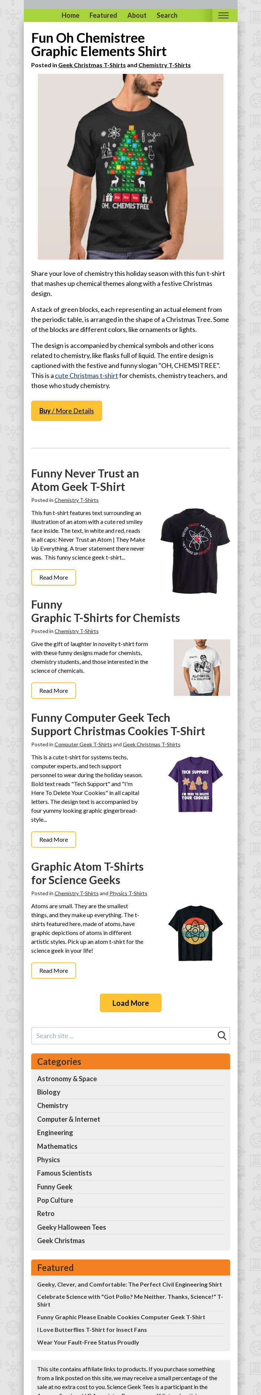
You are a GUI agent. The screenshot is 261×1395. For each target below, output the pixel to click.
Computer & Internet (68, 1119)
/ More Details (66, 411)
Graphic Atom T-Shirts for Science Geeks (87, 873)
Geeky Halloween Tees (71, 1227)
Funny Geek (54, 1187)
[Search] (222, 1035)
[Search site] (123, 1036)
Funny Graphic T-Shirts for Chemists (105, 610)
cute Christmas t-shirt (86, 375)
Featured (103, 15)
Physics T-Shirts (128, 893)
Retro (46, 1213)
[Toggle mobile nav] (223, 15)
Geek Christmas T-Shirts (92, 64)
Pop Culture (55, 1200)
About (137, 15)
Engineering (55, 1132)
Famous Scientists (64, 1173)
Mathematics (57, 1146)
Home (70, 15)
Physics (48, 1160)
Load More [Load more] (130, 1002)
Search (167, 15)
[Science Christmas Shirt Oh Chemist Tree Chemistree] (130, 167)
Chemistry (52, 1105)
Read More (53, 577)
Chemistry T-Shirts (164, 64)
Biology (49, 1092)
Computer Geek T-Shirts (83, 744)
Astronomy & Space (67, 1079)
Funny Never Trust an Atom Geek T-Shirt (85, 479)
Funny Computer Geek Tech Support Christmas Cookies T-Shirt (118, 724)
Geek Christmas (61, 1240)
